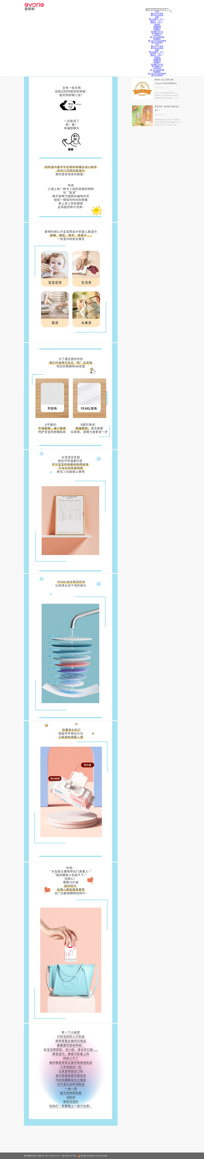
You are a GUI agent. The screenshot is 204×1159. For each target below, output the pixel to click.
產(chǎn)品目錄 (157, 48)
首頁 (157, 12)
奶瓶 (157, 50)
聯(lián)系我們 (157, 43)
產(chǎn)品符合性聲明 (157, 41)
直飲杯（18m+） (157, 23)
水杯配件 (157, 30)
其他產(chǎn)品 (157, 32)
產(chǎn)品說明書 (157, 37)
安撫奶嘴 (157, 26)
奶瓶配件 (157, 28)
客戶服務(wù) (157, 34)
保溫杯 (157, 25)
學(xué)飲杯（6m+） (157, 52)
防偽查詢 (157, 35)
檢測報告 (157, 39)
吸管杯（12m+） (157, 54)
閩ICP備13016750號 (69, 1156)
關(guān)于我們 (157, 14)
